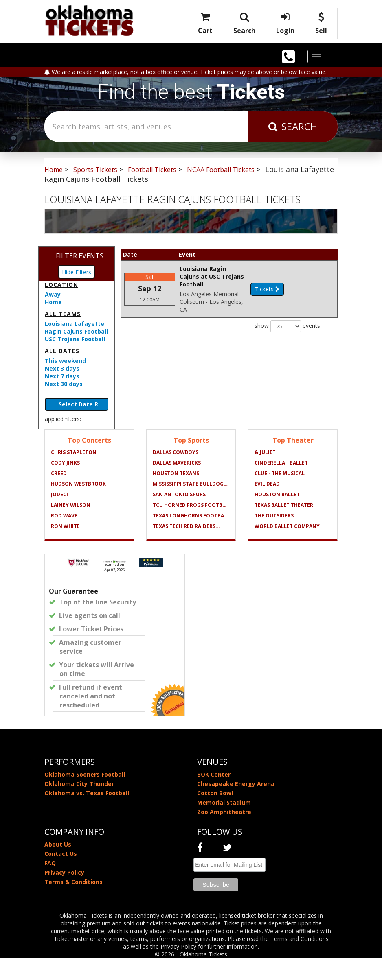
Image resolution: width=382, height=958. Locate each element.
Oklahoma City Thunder (79, 784)
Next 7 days (62, 376)
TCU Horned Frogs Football (191, 505)
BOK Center (214, 774)
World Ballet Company (287, 526)
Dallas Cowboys (175, 452)
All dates (62, 351)
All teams (63, 314)
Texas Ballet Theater (284, 505)
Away (53, 294)
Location (61, 284)
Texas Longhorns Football (191, 515)
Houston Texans (176, 473)
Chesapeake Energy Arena (235, 784)
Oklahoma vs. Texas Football (86, 793)
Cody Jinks (65, 462)
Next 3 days (62, 368)
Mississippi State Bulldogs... (191, 483)
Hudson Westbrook (78, 483)
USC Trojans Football (75, 339)
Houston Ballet (277, 494)
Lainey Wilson (70, 505)
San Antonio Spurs (179, 494)
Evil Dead (267, 483)
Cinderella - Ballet (281, 462)
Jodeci (59, 494)
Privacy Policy (64, 872)
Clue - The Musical (280, 473)
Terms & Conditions (73, 882)
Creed (59, 473)
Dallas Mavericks (177, 462)
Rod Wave (64, 515)
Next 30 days (64, 384)
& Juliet (265, 452)
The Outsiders (274, 515)
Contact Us (60, 854)
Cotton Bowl (215, 793)
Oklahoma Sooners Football (84, 774)
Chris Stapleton (74, 452)
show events (287, 311)
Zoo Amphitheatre (224, 812)
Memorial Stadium (224, 802)
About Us (57, 844)
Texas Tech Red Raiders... (186, 526)
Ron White (65, 526)
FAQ (50, 863)
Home (53, 302)
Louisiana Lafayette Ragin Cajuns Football (76, 327)
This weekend (65, 360)
